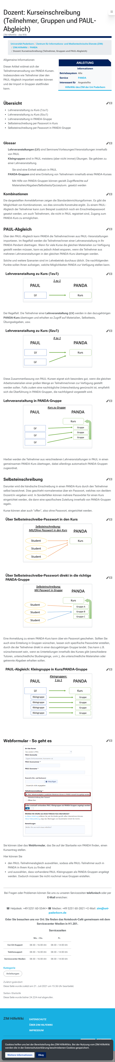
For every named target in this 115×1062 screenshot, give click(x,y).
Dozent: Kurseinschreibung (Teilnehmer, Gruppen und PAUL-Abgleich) (50, 51)
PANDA (33, 47)
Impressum (36, 1030)
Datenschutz (37, 1019)
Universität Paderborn (22, 44)
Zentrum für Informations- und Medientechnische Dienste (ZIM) (69, 44)
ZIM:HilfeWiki (20, 47)
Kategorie (9, 967)
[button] (20, 1055)
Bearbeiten (106, 102)
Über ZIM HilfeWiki (41, 1024)
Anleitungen (12, 973)
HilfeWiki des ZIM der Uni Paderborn (85, 87)
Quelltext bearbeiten (110, 102)
